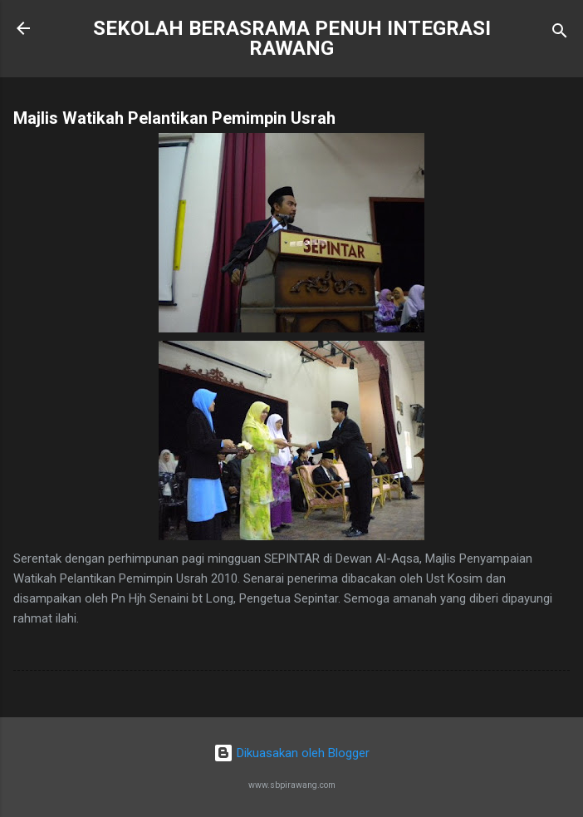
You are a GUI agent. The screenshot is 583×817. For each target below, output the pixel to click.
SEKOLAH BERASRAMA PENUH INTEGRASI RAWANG (292, 38)
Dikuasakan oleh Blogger (291, 753)
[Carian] (560, 33)
